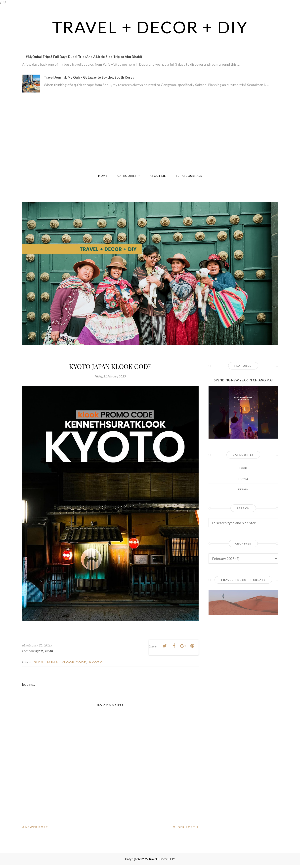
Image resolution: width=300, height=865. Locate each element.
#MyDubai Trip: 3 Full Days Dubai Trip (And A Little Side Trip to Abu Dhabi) (84, 57)
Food (243, 467)
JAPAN (52, 662)
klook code (74, 662)
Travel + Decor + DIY (150, 26)
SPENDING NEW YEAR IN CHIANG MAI (243, 380)
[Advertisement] (150, 132)
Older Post (184, 827)
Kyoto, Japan (44, 651)
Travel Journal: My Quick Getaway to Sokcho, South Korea (89, 77)
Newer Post (36, 827)
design (243, 489)
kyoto (96, 662)
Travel (243, 478)
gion (38, 662)
